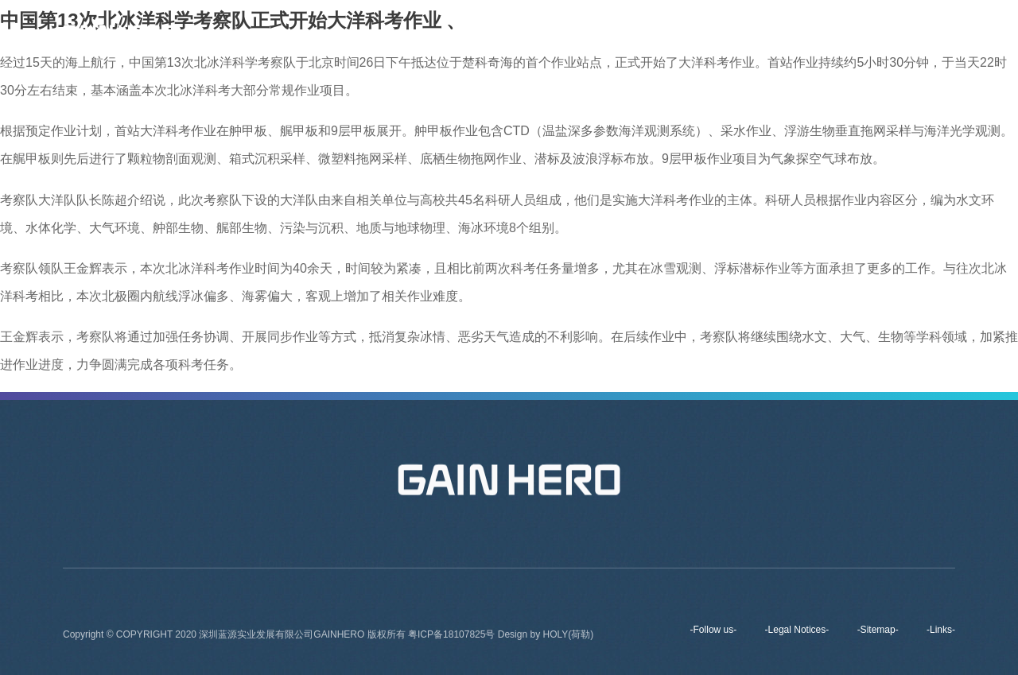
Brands (632, 31)
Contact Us (850, 31)
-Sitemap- (878, 629)
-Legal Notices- (797, 629)
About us (559, 31)
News (775, 31)
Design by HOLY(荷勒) (545, 636)
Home (488, 31)
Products (706, 31)
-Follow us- (713, 629)
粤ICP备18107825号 (453, 636)
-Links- (941, 629)
